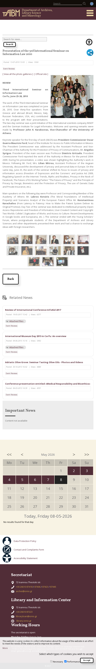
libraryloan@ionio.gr (26, 616)
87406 (37, 586)
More (5, 648)
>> (86, 454)
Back (10, 279)
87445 (53, 586)
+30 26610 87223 (24, 611)
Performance (73, 661)
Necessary (58, 661)
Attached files (16, 321)
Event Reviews (9, 69)
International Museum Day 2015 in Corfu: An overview (35, 336)
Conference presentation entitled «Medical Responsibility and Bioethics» (47, 383)
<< (9, 454)
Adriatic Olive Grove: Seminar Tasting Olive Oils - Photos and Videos (44, 362)
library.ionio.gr (23, 620)
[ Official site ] (41, 74)
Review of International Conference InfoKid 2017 (33, 309)
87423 (45, 586)
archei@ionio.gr (24, 591)
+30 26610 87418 (24, 586)
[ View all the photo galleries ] (18, 74)
